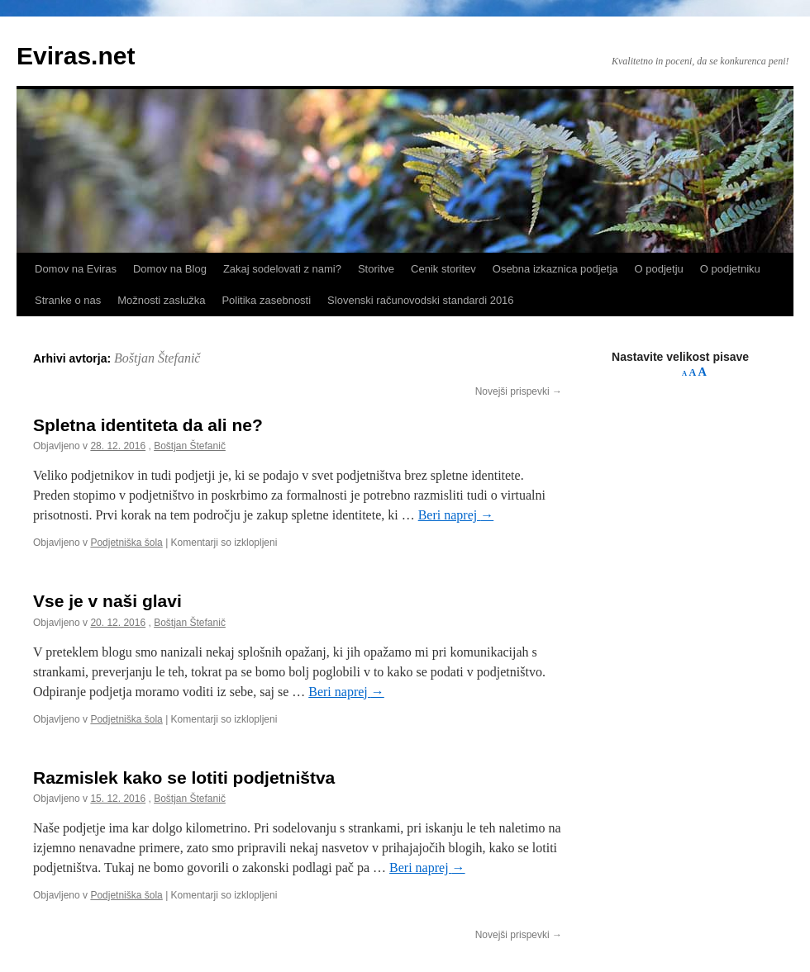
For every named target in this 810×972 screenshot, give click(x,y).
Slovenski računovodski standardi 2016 (420, 300)
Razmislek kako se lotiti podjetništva (184, 777)
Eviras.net (76, 55)
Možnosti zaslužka (161, 300)
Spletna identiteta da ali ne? (148, 424)
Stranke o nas (68, 300)
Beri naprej (456, 515)
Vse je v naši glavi (107, 600)
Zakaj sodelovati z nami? (282, 269)
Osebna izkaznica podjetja (555, 269)
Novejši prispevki (518, 391)
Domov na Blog (170, 269)
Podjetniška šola (126, 542)
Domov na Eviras (76, 269)
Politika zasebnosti (266, 300)
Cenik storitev (443, 269)
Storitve (376, 269)
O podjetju (659, 269)
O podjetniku (730, 269)
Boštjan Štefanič (157, 358)
